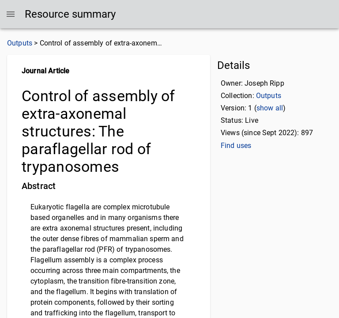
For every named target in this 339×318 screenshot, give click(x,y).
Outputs (19, 43)
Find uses (236, 145)
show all (269, 108)
